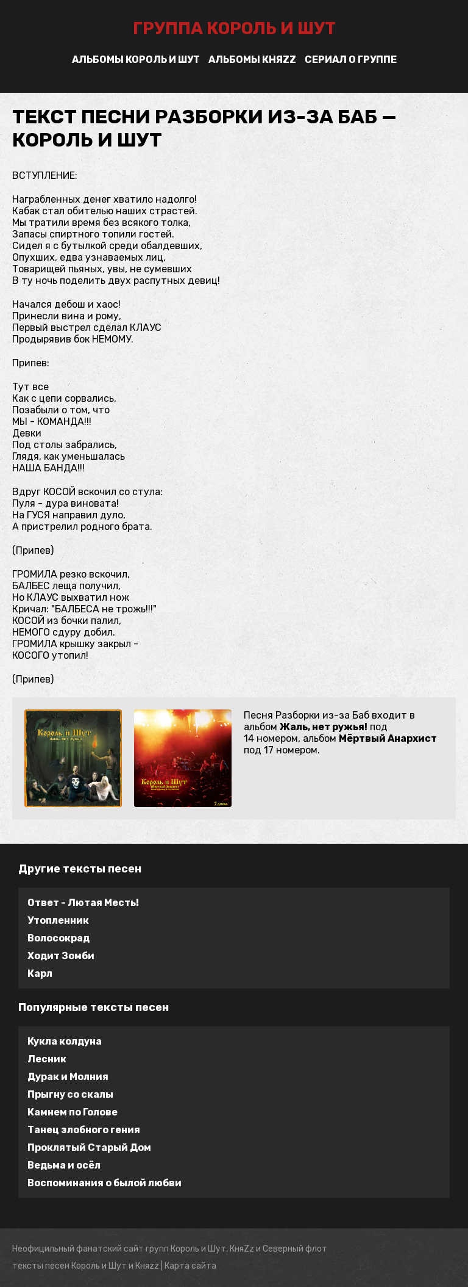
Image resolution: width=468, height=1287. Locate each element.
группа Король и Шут (234, 28)
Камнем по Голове (72, 1112)
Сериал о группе (351, 59)
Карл (39, 973)
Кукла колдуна (64, 1041)
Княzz (147, 1266)
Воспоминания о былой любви (104, 1183)
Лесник (46, 1059)
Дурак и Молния (67, 1076)
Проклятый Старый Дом (89, 1147)
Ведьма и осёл (64, 1165)
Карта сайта (190, 1266)
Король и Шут (99, 1266)
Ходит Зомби (60, 956)
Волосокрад (58, 938)
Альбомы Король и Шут (136, 59)
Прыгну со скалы (70, 1094)
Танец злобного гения (83, 1130)
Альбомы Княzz (252, 59)
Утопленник (58, 920)
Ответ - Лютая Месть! (83, 902)
